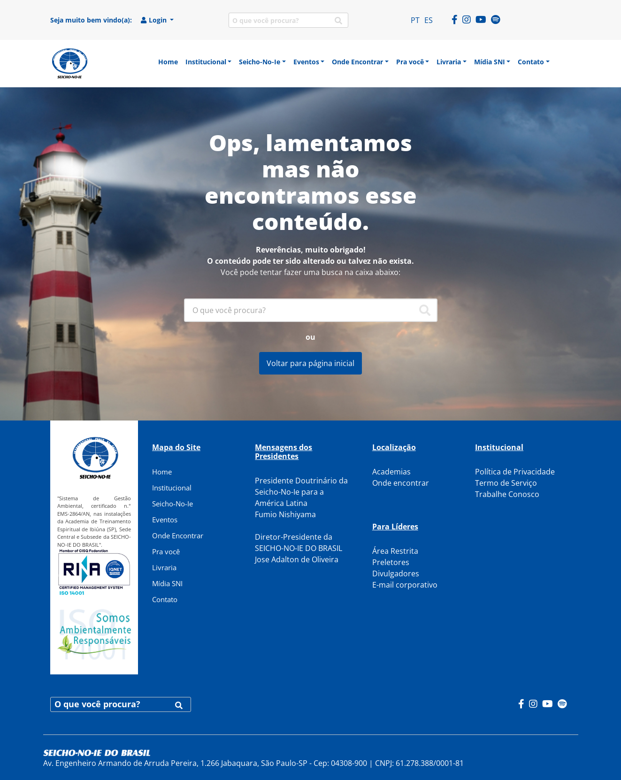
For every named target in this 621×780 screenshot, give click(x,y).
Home (162, 471)
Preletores (390, 562)
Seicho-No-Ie (172, 503)
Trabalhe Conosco (507, 494)
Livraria (164, 567)
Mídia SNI (167, 583)
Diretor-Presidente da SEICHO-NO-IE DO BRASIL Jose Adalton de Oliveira (298, 548)
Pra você (166, 551)
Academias (391, 471)
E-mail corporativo (404, 585)
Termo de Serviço (506, 483)
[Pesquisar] (425, 310)
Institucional (172, 487)
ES (428, 20)
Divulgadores (395, 573)
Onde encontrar (400, 483)
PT (415, 20)
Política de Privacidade (515, 471)
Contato (164, 599)
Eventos (164, 519)
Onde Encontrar (177, 535)
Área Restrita (395, 551)
